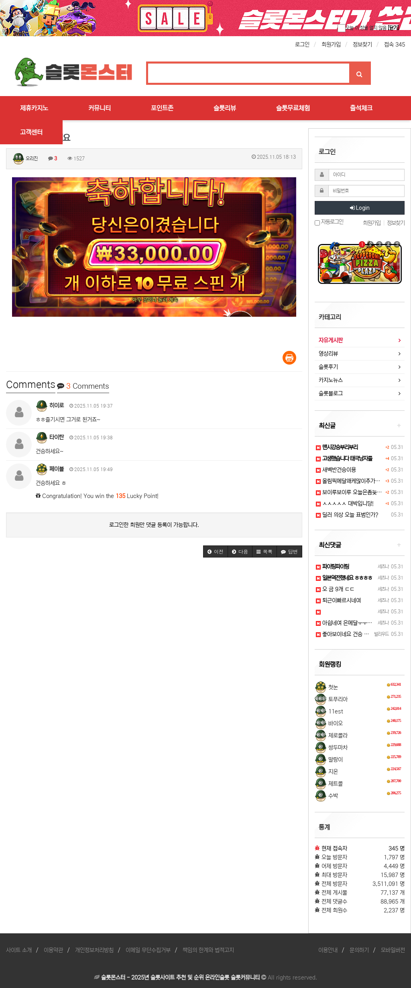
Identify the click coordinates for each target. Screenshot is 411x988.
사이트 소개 (19, 950)
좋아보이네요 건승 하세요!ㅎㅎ (353, 634)
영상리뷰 (328, 354)
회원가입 (331, 44)
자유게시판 (331, 340)
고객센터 (31, 132)
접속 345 (394, 44)
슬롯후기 (328, 367)
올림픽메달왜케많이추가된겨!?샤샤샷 (360, 481)
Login (360, 208)
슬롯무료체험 (293, 108)
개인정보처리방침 (94, 950)
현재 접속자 (334, 848)
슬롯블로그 (331, 393)
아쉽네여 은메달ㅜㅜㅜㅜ (346, 623)
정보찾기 (362, 44)
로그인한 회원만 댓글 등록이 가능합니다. (154, 525)
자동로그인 (329, 222)
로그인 (302, 44)
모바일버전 (393, 950)
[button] (215, 551)
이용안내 (328, 950)
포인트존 (162, 108)
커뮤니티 (99, 108)
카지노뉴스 (331, 380)
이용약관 (53, 950)
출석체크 (361, 108)
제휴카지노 (34, 108)
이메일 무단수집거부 (148, 950)
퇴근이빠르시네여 (338, 600)
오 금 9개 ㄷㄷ (335, 589)
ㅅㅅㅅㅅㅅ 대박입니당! (345, 503)
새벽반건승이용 (336, 470)
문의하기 (359, 950)
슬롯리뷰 (225, 108)
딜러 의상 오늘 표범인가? (347, 515)
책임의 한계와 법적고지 (208, 950)
